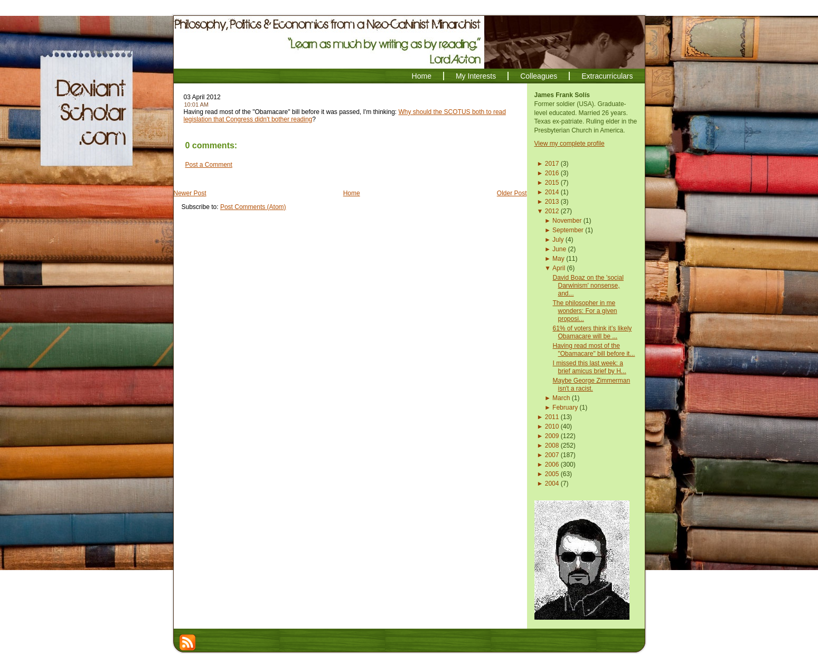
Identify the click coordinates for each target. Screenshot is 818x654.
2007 (552, 455)
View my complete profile (569, 143)
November (566, 220)
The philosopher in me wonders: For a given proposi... (584, 311)
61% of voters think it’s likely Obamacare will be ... (592, 332)
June (559, 249)
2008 (552, 445)
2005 (552, 474)
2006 (552, 464)
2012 (552, 211)
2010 (552, 426)
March (561, 398)
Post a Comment (208, 164)
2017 (552, 163)
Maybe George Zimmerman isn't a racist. (591, 384)
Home (351, 193)
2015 (552, 182)
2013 (552, 201)
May (558, 258)
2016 (552, 173)
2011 (552, 417)
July (557, 239)
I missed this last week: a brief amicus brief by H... (589, 367)
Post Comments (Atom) (253, 207)
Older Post (512, 193)
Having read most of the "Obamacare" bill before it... (593, 349)
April (558, 268)
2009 (552, 436)
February (565, 407)
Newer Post (190, 193)
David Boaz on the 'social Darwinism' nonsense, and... (587, 285)
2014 (552, 192)
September (568, 230)
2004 (552, 483)
